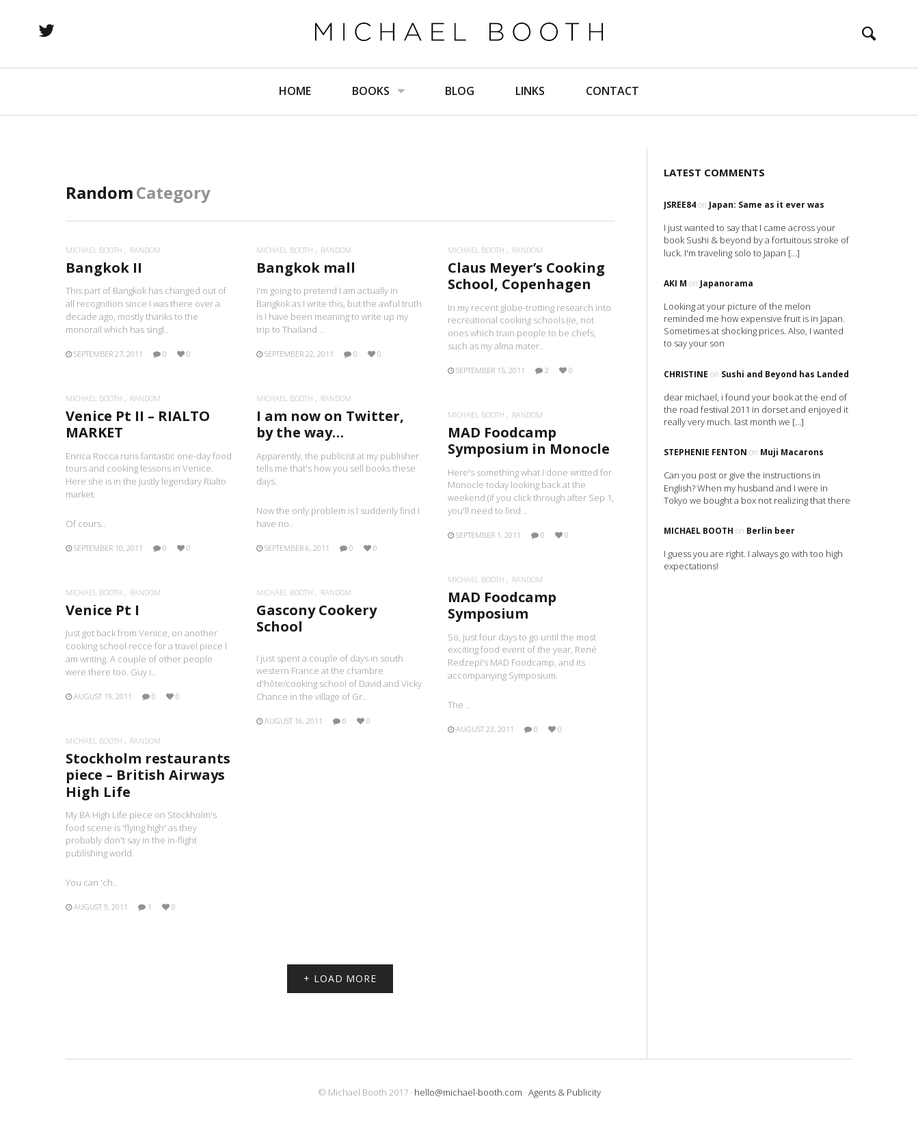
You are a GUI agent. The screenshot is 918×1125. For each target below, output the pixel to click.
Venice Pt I (102, 610)
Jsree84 (680, 205)
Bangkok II (104, 267)
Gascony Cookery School (316, 618)
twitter (99, 46)
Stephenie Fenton (705, 452)
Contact (612, 123)
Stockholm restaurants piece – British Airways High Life (148, 774)
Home (295, 123)
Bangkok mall (305, 267)
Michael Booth (94, 250)
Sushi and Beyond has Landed (785, 374)
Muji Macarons (792, 452)
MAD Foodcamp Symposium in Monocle (529, 440)
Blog (459, 123)
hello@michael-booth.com (468, 1092)
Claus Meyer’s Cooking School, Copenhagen (526, 275)
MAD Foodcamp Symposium (502, 605)
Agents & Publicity (564, 1092)
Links (530, 123)
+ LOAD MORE (340, 978)
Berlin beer (770, 531)
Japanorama (726, 283)
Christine (686, 374)
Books (371, 123)
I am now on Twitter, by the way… (330, 424)
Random (145, 250)
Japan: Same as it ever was (766, 205)
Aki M (675, 283)
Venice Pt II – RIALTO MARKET (138, 424)
